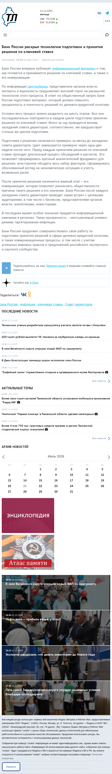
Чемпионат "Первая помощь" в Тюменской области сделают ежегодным (48, 414)
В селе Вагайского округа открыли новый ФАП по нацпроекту (42, 348)
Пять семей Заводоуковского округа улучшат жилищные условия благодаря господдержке (56, 690)
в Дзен (34, 282)
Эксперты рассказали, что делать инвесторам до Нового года (56, 652)
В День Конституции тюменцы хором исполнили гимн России (41, 360)
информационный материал (74, 68)
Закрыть (11, 766)
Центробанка (38, 86)
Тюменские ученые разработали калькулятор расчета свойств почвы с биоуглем (54, 325)
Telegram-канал (56, 265)
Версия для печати (53, 59)
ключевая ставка (50, 304)
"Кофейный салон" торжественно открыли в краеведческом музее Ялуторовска (53, 372)
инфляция (27, 304)
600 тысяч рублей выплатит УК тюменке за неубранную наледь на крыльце (50, 337)
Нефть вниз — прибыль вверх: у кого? (56, 617)
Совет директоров (78, 304)
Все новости (99, 381)
